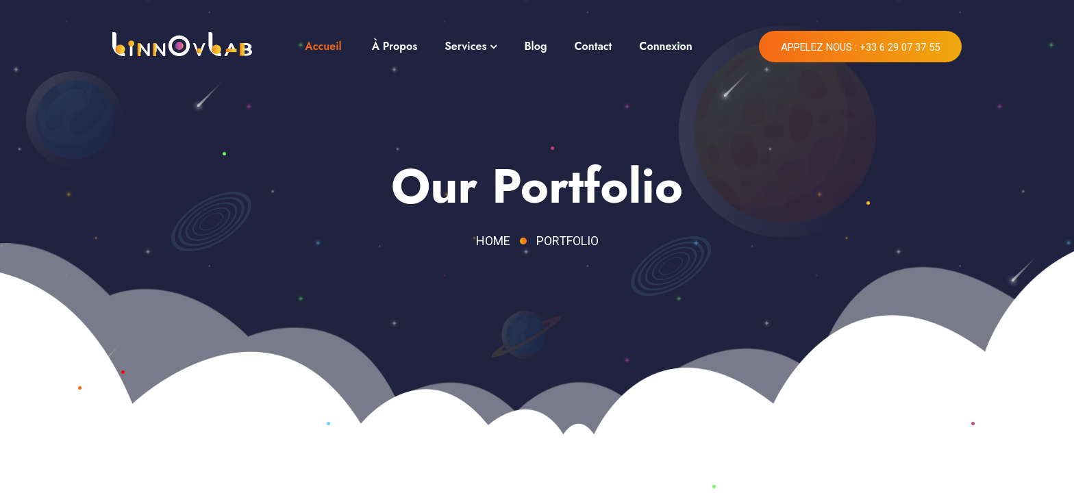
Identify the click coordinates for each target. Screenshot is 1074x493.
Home (493, 240)
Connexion (665, 46)
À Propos (395, 46)
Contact (593, 46)
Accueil (323, 46)
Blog (535, 46)
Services (465, 46)
